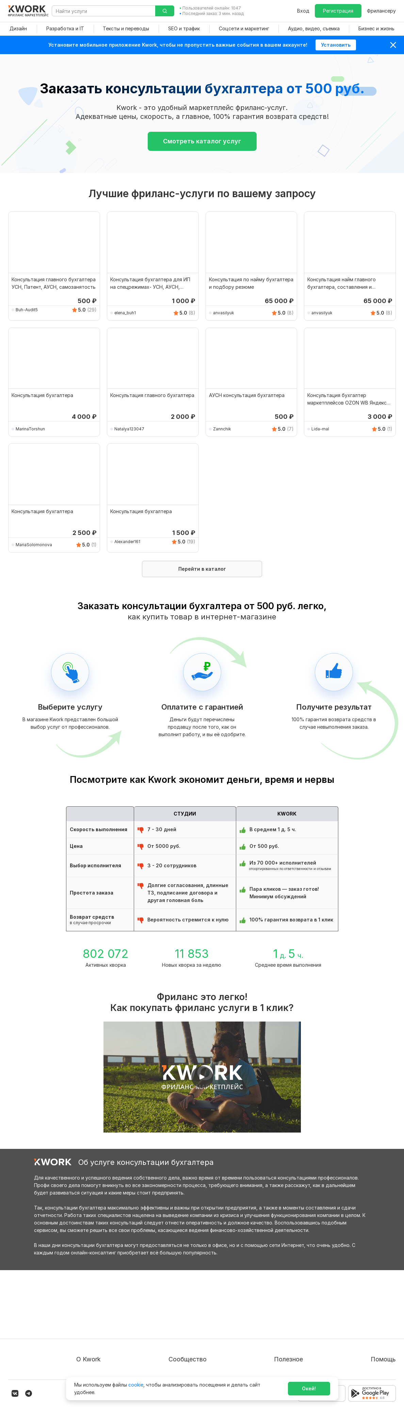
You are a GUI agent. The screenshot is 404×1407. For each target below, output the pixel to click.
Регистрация (338, 11)
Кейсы (182, 1328)
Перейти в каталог (202, 569)
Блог (180, 1304)
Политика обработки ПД (105, 1328)
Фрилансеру (381, 11)
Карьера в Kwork (95, 1353)
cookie (135, 1385)
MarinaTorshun (30, 428)
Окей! (309, 1388)
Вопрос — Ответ (369, 1304)
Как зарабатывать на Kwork (291, 1340)
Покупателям (274, 1304)
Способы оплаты (96, 1340)
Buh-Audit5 (27, 309)
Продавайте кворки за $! (288, 1328)
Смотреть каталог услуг (202, 141)
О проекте (88, 1304)
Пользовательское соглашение (113, 1316)
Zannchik (222, 428)
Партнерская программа (204, 1316)
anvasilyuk (223, 312)
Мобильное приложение (287, 1365)
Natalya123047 (129, 428)
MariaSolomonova (34, 544)
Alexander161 (127, 541)
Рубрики (268, 1353)
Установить (336, 45)
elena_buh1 (125, 312)
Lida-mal (320, 428)
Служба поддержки (372, 1316)
